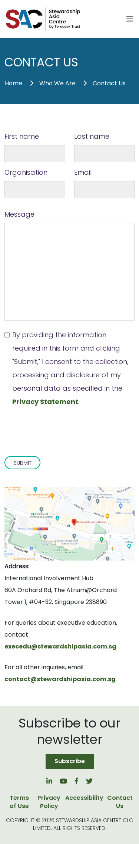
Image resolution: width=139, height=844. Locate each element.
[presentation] (60, 426)
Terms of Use (19, 802)
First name (21, 136)
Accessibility (84, 798)
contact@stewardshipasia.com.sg (60, 679)
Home (13, 83)
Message (19, 214)
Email (83, 172)
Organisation (25, 172)
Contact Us (109, 83)
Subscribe (69, 761)
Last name (91, 136)
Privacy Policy (48, 802)
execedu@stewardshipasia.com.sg (60, 646)
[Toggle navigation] (129, 19)
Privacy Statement (45, 401)
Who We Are (57, 83)
